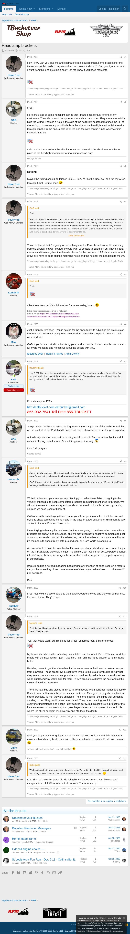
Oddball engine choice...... (28, 849)
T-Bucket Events (40, 863)
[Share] (121, 57)
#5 (125, 274)
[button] (34, 9)
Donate (61, 8)
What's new (25, 8)
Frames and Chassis (44, 842)
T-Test (117, 851)
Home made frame (24, 838)
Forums (9, 8)
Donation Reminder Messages (31, 828)
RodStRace (115, 841)
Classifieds (43, 821)
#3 (125, 166)
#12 (124, 730)
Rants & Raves (54, 353)
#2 (125, 102)
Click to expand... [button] (77, 235)
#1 (125, 57)
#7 (125, 361)
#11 (124, 616)
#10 (124, 588)
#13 (124, 758)
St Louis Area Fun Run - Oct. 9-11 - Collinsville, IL (43, 859)
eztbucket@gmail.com (70, 407)
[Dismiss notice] (123, 918)
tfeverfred (9, 50)
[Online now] (13, 375)
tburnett (15, 852)
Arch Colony (73, 353)
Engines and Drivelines (44, 852)
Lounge (42, 832)
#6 (125, 324)
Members (44, 8)
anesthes (16, 842)
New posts (7, 14)
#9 (125, 461)
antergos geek (35, 353)
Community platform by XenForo (38, 931)
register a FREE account (88, 931)
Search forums (22, 14)
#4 (125, 201)
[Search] (125, 9)
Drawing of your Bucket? (27, 818)
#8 (125, 421)
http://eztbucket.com (41, 407)
